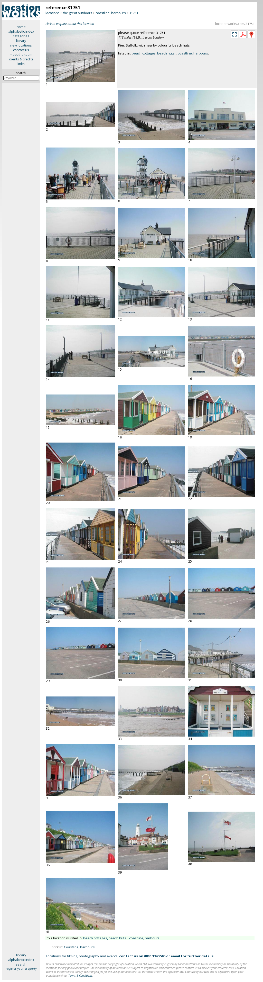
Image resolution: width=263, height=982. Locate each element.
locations (52, 13)
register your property (21, 968)
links (21, 63)
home (21, 26)
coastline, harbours (111, 13)
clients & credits (21, 59)
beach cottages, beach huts (153, 53)
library (21, 40)
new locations (21, 45)
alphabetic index (21, 31)
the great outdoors (77, 13)
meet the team (21, 54)
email (175, 956)
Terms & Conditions (80, 975)
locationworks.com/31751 (235, 23)
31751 (133, 13)
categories (21, 36)
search (21, 964)
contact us (21, 50)
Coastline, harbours (79, 947)
